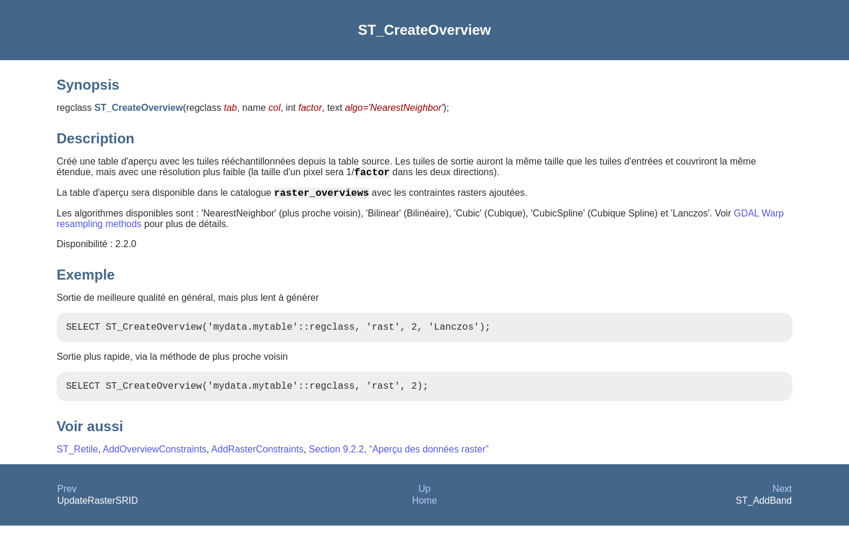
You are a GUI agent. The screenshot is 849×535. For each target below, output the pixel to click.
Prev (67, 498)
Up (424, 498)
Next (782, 498)
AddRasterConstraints (257, 459)
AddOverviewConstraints (154, 459)
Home (424, 510)
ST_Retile (77, 459)
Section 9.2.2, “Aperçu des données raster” (399, 459)
